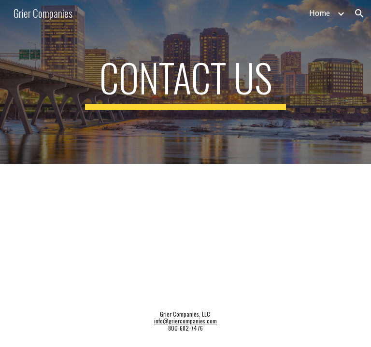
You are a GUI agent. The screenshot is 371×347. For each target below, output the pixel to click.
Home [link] (319, 13)
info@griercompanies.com (185, 321)
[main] (185, 82)
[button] (359, 13)
